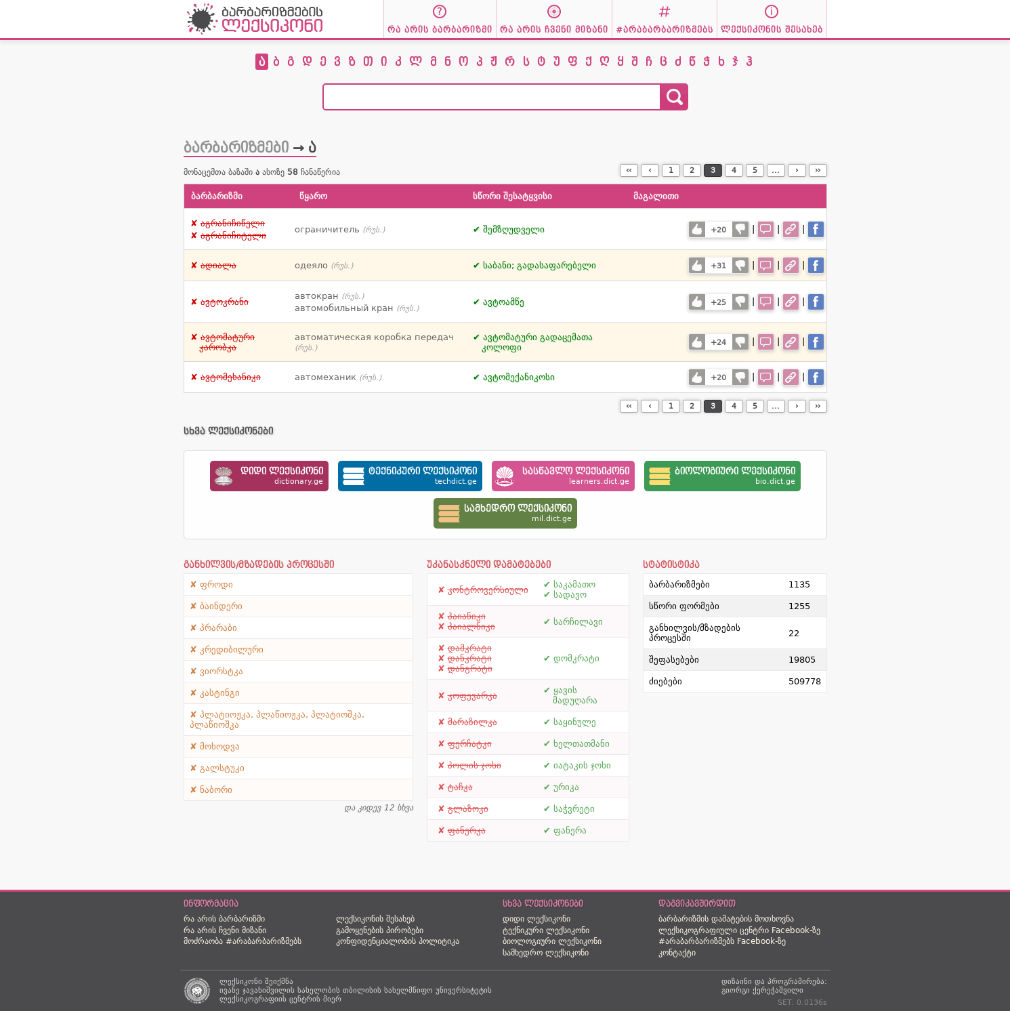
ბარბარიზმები (236, 148)
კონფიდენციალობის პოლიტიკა (397, 941)
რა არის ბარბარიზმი (224, 919)
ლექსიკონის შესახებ (375, 919)
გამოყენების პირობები (379, 930)
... (776, 170)
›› (817, 170)
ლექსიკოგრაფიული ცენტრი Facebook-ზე (739, 930)
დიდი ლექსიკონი (536, 919)
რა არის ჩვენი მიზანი (225, 930)
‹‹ (628, 170)
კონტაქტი (677, 952)
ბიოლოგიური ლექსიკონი (552, 941)
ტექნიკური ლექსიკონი (546, 930)
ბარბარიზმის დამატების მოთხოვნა (726, 919)
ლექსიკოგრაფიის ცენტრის (269, 999)
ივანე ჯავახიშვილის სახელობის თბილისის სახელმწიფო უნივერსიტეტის (355, 990)
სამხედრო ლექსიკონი (546, 952)
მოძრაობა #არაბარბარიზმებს (242, 941)
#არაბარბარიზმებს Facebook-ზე (722, 941)
